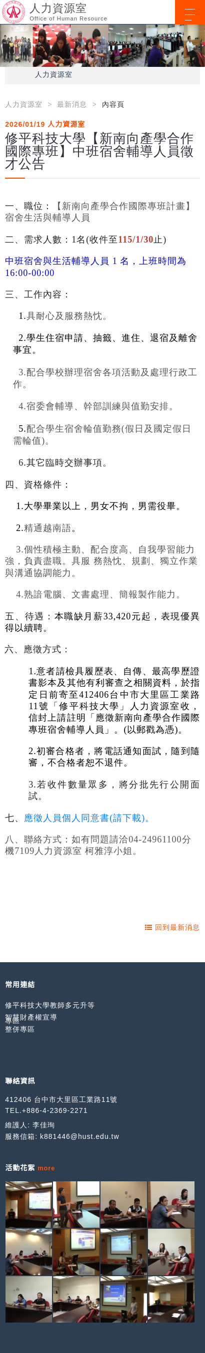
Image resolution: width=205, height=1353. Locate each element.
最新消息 (72, 104)
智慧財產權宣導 (31, 1017)
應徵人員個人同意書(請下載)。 (89, 818)
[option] (102, 45)
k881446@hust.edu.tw (80, 1136)
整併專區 (20, 1029)
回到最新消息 (172, 927)
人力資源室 (53, 74)
